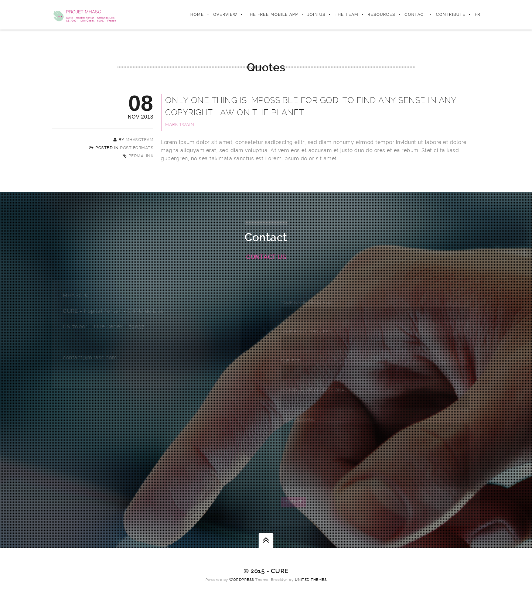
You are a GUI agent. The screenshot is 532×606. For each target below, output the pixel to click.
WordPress (241, 591)
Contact (416, 14)
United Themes (311, 591)
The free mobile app (272, 14)
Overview (225, 14)
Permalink (141, 156)
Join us (316, 14)
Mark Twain (179, 124)
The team (346, 14)
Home (197, 14)
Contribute (451, 14)
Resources (381, 14)
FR (477, 14)
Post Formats (136, 147)
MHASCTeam (140, 139)
